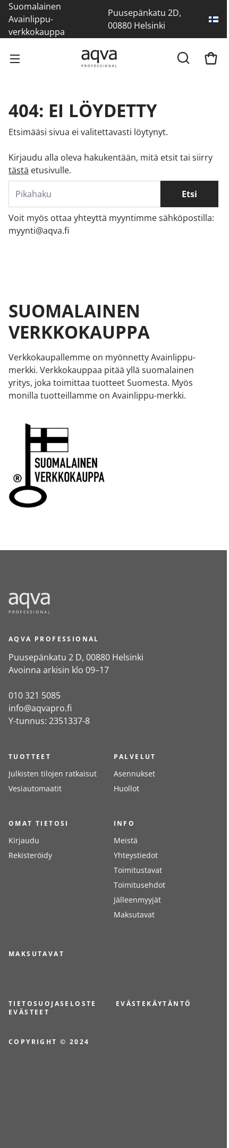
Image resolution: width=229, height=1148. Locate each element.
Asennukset (134, 774)
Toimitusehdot (139, 885)
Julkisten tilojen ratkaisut (53, 774)
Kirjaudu (24, 840)
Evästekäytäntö (154, 1003)
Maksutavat (134, 914)
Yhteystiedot (136, 855)
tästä (19, 170)
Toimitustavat (138, 870)
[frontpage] (104, 603)
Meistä (126, 840)
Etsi (189, 194)
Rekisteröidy (30, 855)
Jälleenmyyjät (137, 900)
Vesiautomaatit (35, 788)
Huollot (126, 788)
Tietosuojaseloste (53, 1003)
